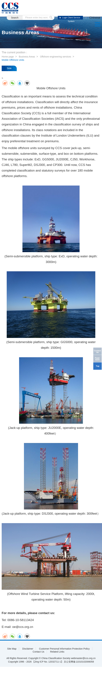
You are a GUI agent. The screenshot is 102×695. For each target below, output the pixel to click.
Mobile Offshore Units (13, 60)
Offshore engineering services (55, 56)
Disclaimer (27, 648)
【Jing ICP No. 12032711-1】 (47, 661)
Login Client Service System (71, 17)
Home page (8, 56)
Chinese (94, 17)
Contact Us (38, 651)
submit (51, 17)
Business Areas (27, 56)
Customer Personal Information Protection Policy (64, 648)
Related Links (57, 651)
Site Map (11, 648)
